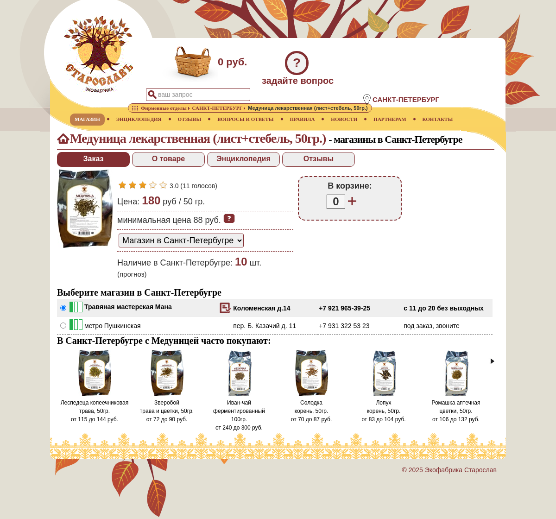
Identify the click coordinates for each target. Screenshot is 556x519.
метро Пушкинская (112, 325)
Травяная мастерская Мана (128, 306)
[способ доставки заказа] (181, 240)
